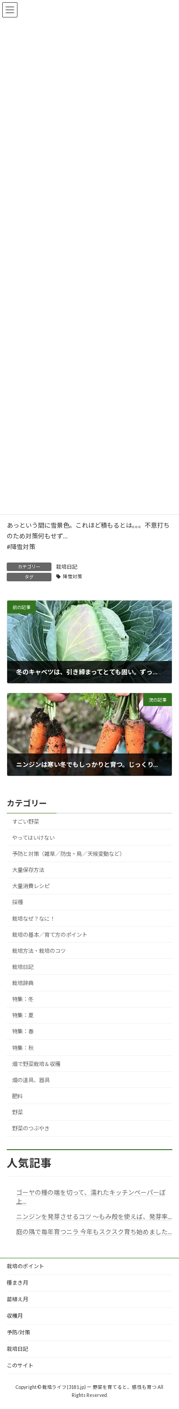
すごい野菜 (25, 821)
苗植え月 (17, 1299)
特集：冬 (23, 999)
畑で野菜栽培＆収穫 (36, 1064)
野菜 (17, 1112)
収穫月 (15, 1315)
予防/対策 (18, 1332)
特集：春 (23, 1031)
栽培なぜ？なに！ (33, 918)
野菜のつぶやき (31, 1128)
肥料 (17, 1096)
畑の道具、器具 (31, 1080)
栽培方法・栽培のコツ (39, 951)
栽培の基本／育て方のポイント (49, 934)
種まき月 (17, 1282)
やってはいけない (33, 837)
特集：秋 (23, 1048)
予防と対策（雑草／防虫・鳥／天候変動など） (68, 853)
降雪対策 (72, 576)
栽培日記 (66, 566)
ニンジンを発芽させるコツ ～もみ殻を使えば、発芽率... (94, 1216)
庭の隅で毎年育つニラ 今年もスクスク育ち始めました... (94, 1232)
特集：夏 (23, 1015)
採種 (17, 902)
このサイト (20, 1365)
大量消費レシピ (31, 886)
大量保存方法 (28, 870)
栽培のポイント (25, 1266)
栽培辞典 (23, 983)
